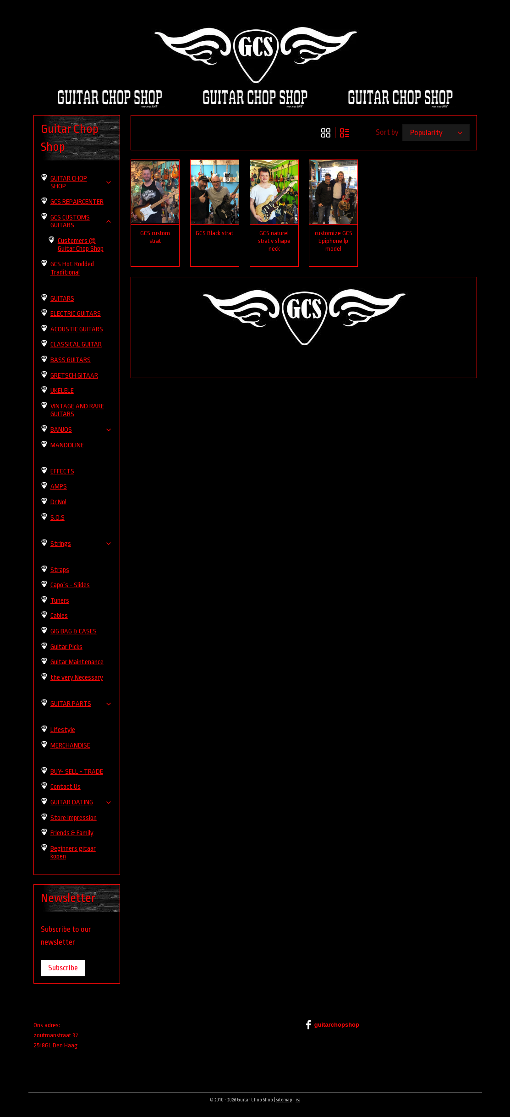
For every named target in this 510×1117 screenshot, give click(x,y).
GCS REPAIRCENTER (77, 202)
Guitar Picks (66, 647)
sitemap (284, 1100)
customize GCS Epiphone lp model (333, 241)
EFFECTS (62, 471)
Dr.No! (58, 502)
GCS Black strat (214, 233)
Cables (59, 616)
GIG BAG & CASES (73, 631)
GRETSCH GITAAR (74, 376)
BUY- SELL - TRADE (76, 772)
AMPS (58, 486)
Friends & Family (71, 833)
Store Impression (73, 818)
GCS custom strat (155, 237)
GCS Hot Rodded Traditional (72, 268)
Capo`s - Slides (70, 585)
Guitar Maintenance (77, 662)
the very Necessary (76, 678)
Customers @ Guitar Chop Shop (81, 245)
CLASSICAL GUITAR (76, 344)
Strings (81, 544)
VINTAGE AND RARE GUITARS (77, 410)
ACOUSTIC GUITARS (76, 329)
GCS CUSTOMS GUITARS (81, 222)
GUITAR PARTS (81, 704)
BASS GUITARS (70, 360)
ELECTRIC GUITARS (75, 314)
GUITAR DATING (81, 802)
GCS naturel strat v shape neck (274, 241)
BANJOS (81, 430)
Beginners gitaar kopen (73, 853)
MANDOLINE (67, 445)
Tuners (59, 601)
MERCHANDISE (70, 745)
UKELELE (62, 391)
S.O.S (57, 518)
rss (298, 1100)
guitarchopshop (332, 1024)
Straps (59, 570)
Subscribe (63, 967)
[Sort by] (435, 133)
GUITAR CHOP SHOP (81, 183)
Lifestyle (62, 730)
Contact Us (65, 787)
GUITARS (62, 299)
